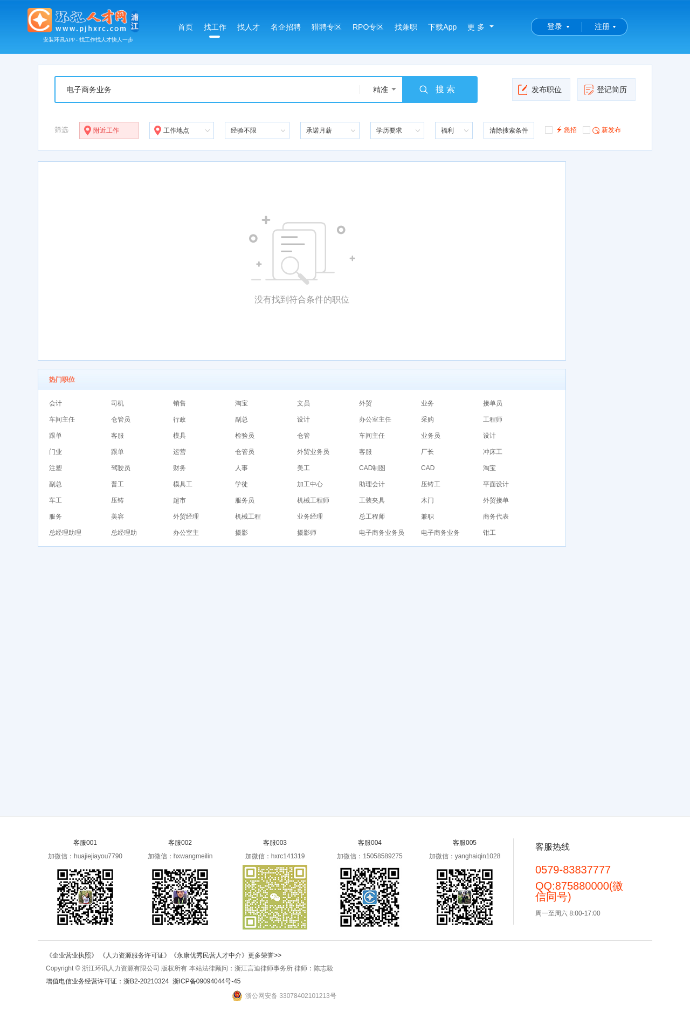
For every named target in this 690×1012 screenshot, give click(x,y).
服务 (55, 516)
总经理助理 (65, 532)
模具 (179, 435)
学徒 (241, 484)
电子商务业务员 (381, 532)
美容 (117, 516)
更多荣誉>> (264, 955)
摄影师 (306, 532)
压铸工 (430, 484)
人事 (241, 468)
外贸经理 (186, 516)
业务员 (430, 435)
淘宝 (241, 403)
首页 (185, 27)
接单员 (492, 403)
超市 (179, 500)
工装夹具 (372, 500)
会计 (55, 403)
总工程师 (372, 516)
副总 (241, 419)
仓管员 (120, 419)
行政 (179, 419)
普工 (117, 484)
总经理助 (124, 532)
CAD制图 (372, 468)
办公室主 (186, 532)
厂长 (427, 452)
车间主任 (62, 419)
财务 (179, 468)
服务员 (244, 500)
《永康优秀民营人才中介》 (209, 955)
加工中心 (310, 484)
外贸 (365, 403)
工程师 (492, 419)
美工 (303, 468)
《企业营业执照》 (72, 955)
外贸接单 (496, 500)
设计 (303, 419)
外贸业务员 (313, 452)
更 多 (476, 27)
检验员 (244, 435)
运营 (179, 452)
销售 (179, 403)
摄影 (241, 532)
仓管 (303, 435)
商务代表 (496, 516)
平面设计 (496, 484)
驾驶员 (120, 468)
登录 (554, 26)
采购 (427, 419)
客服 (117, 435)
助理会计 (372, 484)
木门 (427, 500)
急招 (561, 129)
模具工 (182, 484)
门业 (55, 452)
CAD (427, 468)
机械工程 (248, 516)
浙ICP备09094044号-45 (206, 981)
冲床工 (492, 452)
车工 (55, 500)
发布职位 (540, 89)
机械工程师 (313, 500)
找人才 (248, 27)
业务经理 (310, 516)
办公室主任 (375, 419)
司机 (117, 403)
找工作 (215, 30)
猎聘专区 (327, 27)
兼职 (427, 516)
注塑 (55, 468)
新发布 (602, 129)
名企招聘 (286, 27)
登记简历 (605, 89)
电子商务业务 (440, 532)
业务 (427, 403)
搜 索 (436, 89)
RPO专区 (368, 27)
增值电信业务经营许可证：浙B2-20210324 (107, 981)
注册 (602, 26)
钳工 (489, 532)
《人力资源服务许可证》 (134, 955)
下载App (442, 27)
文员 (303, 403)
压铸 (117, 500)
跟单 (55, 435)
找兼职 (406, 27)
